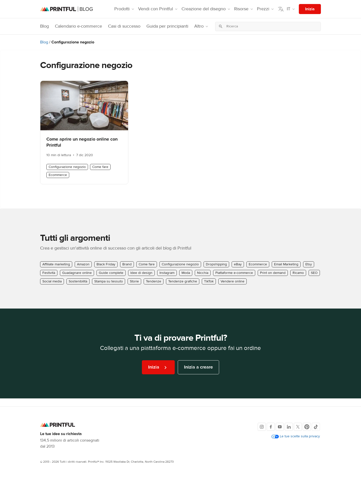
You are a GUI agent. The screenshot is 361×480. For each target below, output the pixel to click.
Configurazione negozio (67, 167)
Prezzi (266, 9)
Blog (44, 26)
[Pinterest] (307, 427)
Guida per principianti (167, 26)
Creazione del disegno (206, 9)
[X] (298, 427)
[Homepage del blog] (66, 9)
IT (287, 9)
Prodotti (124, 9)
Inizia (310, 9)
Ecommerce (58, 175)
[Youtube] (280, 427)
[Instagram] (262, 427)
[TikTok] (316, 427)
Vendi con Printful (158, 9)
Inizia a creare (198, 367)
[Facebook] (271, 427)
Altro (201, 26)
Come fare (100, 167)
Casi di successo (124, 26)
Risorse (244, 9)
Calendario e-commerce (78, 26)
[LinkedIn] (289, 427)
